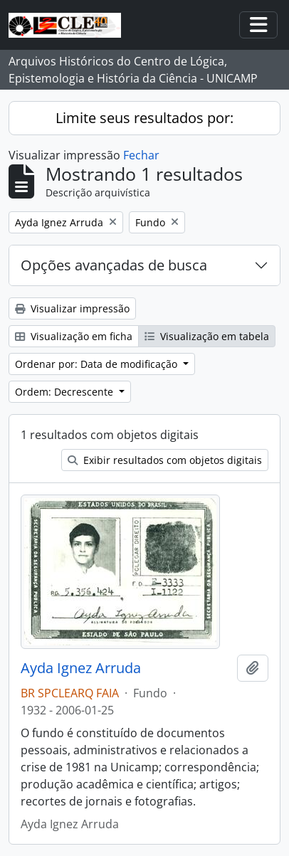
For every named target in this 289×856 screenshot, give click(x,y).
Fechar (141, 155)
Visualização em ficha (73, 336)
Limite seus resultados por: (144, 117)
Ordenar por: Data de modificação (97, 364)
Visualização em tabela (206, 336)
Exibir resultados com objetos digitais (165, 460)
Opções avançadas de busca (114, 265)
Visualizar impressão (72, 308)
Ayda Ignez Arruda (81, 668)
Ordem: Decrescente (65, 391)
